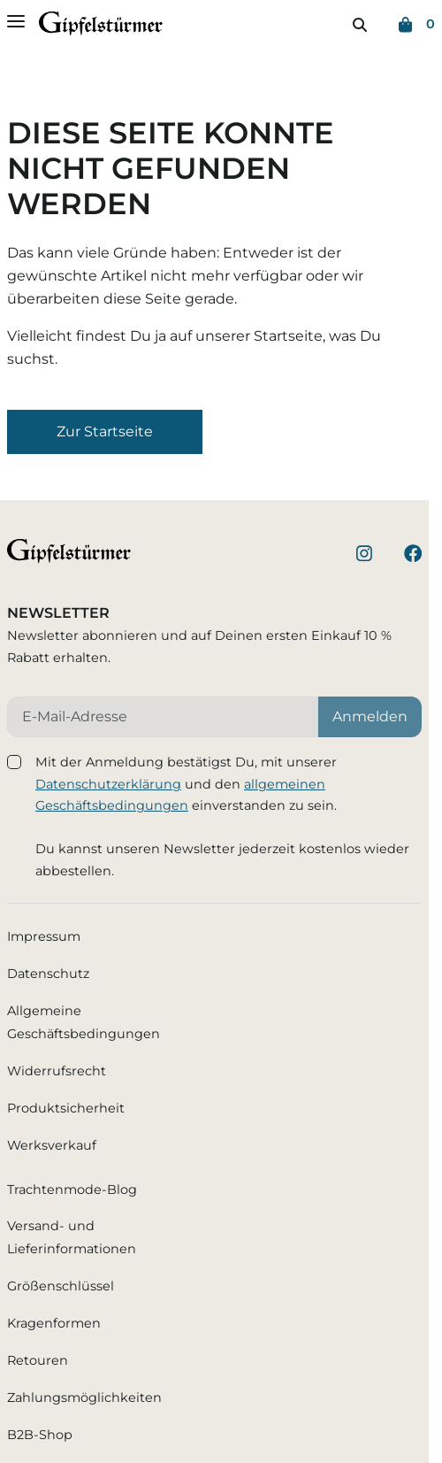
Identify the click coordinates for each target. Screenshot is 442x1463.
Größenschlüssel (60, 1286)
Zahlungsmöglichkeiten (84, 1397)
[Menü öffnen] (16, 21)
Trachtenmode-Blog (72, 1189)
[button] (104, 432)
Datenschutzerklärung (108, 784)
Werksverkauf (51, 1145)
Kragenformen (54, 1323)
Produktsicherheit (66, 1108)
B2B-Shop (39, 1435)
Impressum (43, 936)
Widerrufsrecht (56, 1071)
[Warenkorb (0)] (417, 24)
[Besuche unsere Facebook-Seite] (413, 556)
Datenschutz (48, 974)
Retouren (37, 1360)
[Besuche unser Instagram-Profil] (364, 556)
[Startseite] (101, 27)
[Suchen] (360, 25)
